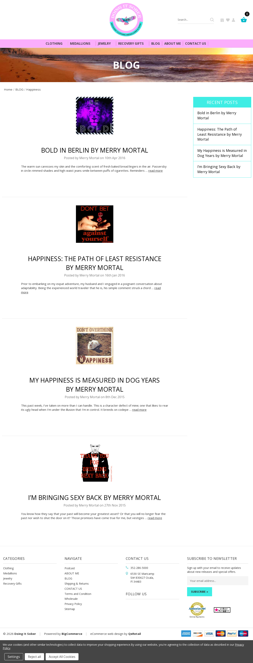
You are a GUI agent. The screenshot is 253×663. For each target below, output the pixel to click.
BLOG (68, 578)
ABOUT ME (72, 573)
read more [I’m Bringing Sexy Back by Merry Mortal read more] (155, 518)
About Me (172, 43)
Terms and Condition (78, 594)
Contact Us (195, 43)
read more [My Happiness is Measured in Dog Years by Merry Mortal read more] (139, 410)
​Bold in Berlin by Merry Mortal (94, 150)
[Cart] (245, 20)
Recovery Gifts (132, 43)
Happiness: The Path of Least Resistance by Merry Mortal (219, 134)
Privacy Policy (73, 604)
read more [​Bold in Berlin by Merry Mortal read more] (155, 170)
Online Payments (197, 617)
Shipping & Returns (77, 583)
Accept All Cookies (62, 657)
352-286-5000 (139, 568)
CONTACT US (73, 589)
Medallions (82, 43)
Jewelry (106, 43)
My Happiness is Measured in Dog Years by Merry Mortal (222, 153)
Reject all (34, 657)
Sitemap (70, 609)
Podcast (70, 568)
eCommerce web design (106, 634)
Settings (14, 657)
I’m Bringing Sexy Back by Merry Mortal (94, 497)
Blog (155, 43)
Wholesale (71, 599)
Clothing (56, 43)
